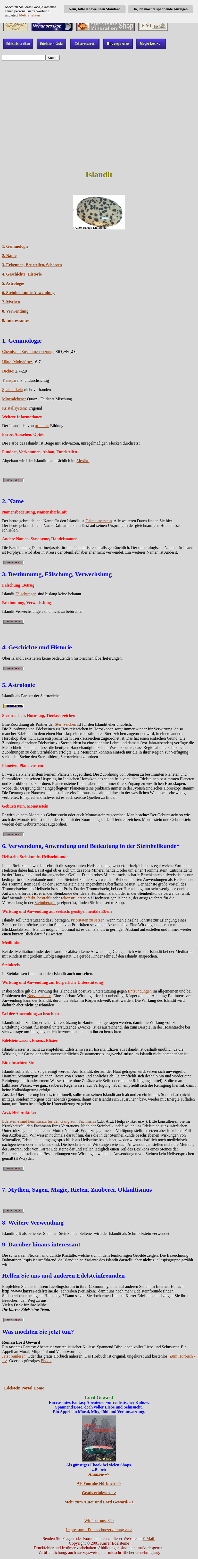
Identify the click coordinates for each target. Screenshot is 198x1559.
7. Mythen (11, 302)
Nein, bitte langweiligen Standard (94, 9)
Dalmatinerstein (98, 521)
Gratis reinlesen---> (99, 1493)
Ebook (46, 1361)
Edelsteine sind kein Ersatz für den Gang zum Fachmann (49, 1121)
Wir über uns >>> (99, 1520)
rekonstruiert (71, 898)
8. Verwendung (15, 311)
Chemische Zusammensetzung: (28, 351)
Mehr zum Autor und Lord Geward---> (99, 1502)
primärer (42, 425)
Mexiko (83, 460)
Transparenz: (12, 380)
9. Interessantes (15, 320)
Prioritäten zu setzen (88, 920)
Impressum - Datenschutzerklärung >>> (99, 1530)
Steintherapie (45, 902)
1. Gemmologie (15, 246)
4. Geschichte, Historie (22, 274)
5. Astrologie (13, 283)
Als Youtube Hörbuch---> (99, 1483)
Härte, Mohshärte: (17, 362)
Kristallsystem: (15, 408)
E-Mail (149, 1538)
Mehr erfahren (29, 15)
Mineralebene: (14, 399)
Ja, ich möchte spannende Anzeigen (160, 9)
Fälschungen (25, 594)
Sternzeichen (65, 724)
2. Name (9, 255)
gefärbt (29, 898)
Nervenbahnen (39, 996)
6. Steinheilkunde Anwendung (28, 292)
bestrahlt (44, 898)
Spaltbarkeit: (12, 389)
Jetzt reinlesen (14, 1356)
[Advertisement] (99, 128)
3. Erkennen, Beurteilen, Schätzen (32, 265)
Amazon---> (99, 1474)
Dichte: (8, 371)
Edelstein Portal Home (24, 1388)
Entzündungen (140, 991)
